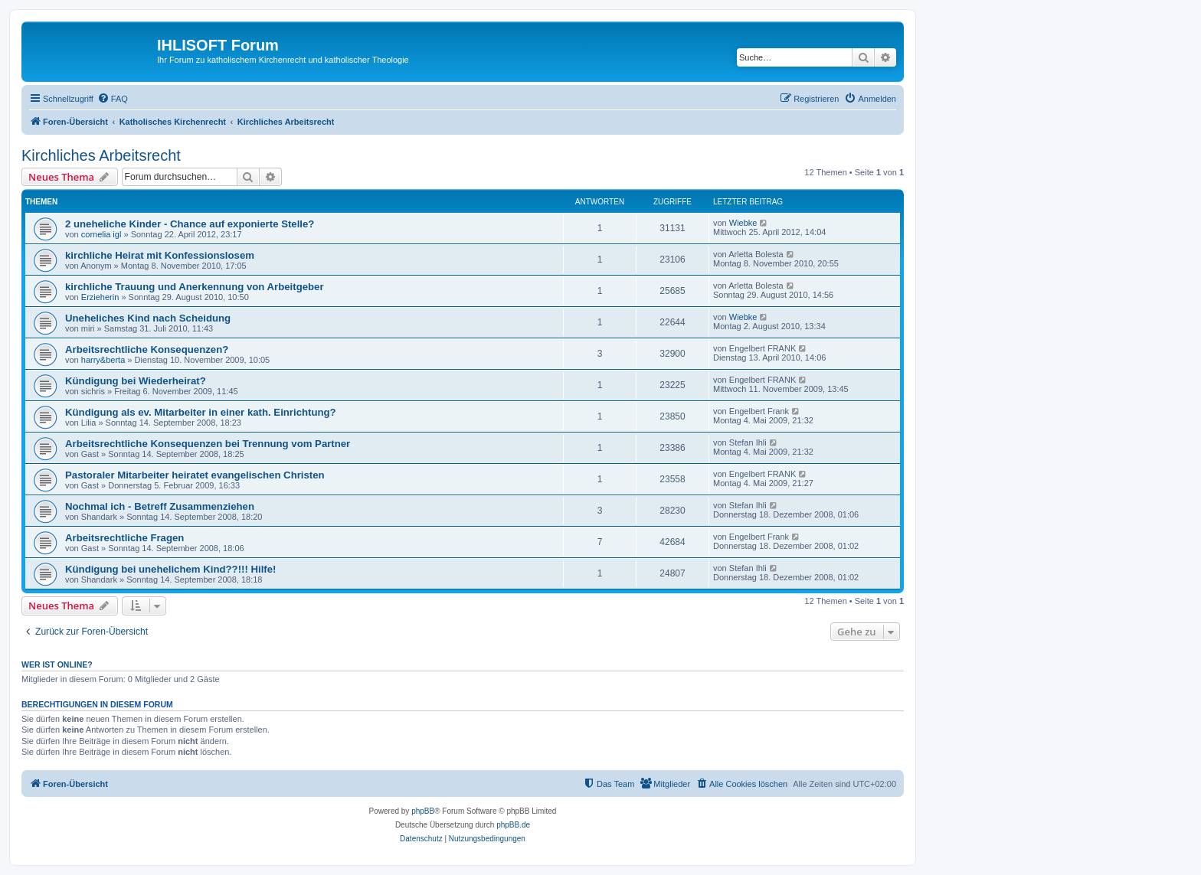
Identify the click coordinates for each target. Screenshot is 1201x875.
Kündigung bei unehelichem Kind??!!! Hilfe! (170, 569)
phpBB (422, 811)
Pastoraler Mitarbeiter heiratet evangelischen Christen (195, 475)
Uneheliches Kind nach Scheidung (148, 318)
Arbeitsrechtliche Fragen (124, 538)
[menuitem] (112, 99)
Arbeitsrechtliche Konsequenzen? (146, 349)
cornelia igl (101, 234)
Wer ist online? (57, 664)
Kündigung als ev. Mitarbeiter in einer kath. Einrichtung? (200, 412)
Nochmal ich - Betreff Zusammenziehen (159, 506)
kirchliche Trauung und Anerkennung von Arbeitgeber (194, 286)
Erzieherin (100, 297)
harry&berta (103, 359)
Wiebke (743, 222)
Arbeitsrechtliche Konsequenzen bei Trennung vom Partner (207, 443)
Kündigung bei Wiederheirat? (135, 381)
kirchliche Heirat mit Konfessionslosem (159, 255)
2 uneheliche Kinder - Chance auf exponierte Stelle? (189, 224)
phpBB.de (513, 825)
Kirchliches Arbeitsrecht (101, 155)
